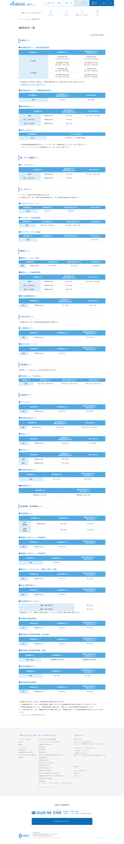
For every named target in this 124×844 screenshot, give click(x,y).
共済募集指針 (42, 747)
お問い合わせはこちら (62, 821)
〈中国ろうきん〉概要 (24, 739)
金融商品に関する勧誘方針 (45, 744)
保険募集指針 (42, 749)
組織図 (20, 744)
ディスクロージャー (24, 747)
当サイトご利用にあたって (81, 770)
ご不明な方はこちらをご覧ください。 (33, 84)
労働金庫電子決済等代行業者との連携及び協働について (52, 775)
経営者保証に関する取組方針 (46, 778)
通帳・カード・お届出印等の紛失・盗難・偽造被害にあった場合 (89, 756)
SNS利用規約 (42, 781)
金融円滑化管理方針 (43, 760)
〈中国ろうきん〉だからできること (31, 13)
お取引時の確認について (45, 765)
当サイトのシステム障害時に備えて (83, 742)
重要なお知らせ (78, 739)
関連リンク (77, 773)
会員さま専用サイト (95, 3)
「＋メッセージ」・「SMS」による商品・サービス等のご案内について (55, 783)
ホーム (21, 19)
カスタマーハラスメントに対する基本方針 (49, 742)
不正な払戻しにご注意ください (82, 750)
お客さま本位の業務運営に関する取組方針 (49, 773)
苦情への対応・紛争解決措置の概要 (47, 739)
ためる (66, 13)
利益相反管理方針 (43, 757)
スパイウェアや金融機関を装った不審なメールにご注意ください (89, 744)
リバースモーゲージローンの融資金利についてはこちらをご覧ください (45, 147)
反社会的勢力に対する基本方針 (46, 762)
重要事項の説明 (42, 752)
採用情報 (21, 757)
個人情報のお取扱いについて (46, 768)
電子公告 (76, 776)
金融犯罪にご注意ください (81, 753)
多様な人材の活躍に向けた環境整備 (27, 755)
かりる (51, 13)
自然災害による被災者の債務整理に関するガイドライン (52, 755)
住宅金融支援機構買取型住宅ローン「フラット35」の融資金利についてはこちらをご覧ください (54, 144)
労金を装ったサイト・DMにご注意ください (85, 748)
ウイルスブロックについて (45, 787)
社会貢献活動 (22, 749)
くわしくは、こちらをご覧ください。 (34, 715)
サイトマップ (101, 838)
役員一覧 (21, 742)
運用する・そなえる (82, 13)
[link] (25, 836)
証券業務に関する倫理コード (46, 770)
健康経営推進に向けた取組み (26, 752)
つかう (97, 13)
